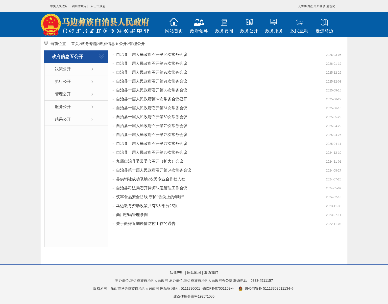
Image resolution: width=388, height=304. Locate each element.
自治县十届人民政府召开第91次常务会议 (151, 81)
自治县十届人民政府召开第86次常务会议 (151, 90)
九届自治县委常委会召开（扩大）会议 (149, 161)
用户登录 (319, 6)
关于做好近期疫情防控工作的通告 (145, 223)
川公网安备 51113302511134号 (265, 288)
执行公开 (63, 81)
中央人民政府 (59, 6)
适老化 (330, 6)
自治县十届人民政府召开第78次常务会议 (151, 134)
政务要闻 (224, 30)
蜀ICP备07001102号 (218, 288)
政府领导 (199, 30)
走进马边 (324, 30)
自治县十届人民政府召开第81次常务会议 (151, 108)
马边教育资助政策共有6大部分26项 (146, 206)
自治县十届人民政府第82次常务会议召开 (151, 99)
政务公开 (249, 30)
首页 (75, 44)
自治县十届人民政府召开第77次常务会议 (151, 143)
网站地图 (194, 273)
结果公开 (63, 119)
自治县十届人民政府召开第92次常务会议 (151, 72)
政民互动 (299, 30)
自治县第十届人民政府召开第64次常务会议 (153, 170)
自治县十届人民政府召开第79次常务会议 (151, 126)
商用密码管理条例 (132, 215)
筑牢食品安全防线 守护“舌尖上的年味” (150, 197)
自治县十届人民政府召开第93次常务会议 (151, 63)
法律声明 (177, 273)
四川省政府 (79, 6)
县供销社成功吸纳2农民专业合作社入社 (150, 179)
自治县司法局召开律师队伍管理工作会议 (151, 188)
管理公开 (63, 94)
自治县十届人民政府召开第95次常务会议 (151, 54)
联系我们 (211, 273)
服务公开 (63, 107)
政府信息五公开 (113, 44)
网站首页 (174, 30)
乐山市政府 (98, 6)
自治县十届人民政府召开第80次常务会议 (151, 117)
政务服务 (274, 30)
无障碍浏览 (305, 6)
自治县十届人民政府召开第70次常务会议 (151, 152)
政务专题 (89, 44)
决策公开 (63, 69)
